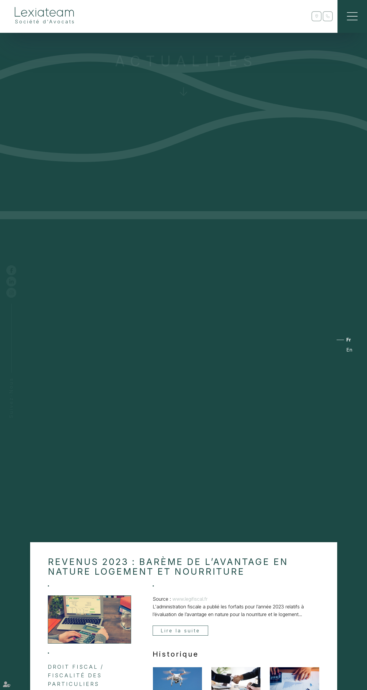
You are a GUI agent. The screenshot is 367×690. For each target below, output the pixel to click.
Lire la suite (180, 631)
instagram (17, 293)
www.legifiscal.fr (190, 599)
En (349, 350)
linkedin (17, 281)
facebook (17, 270)
